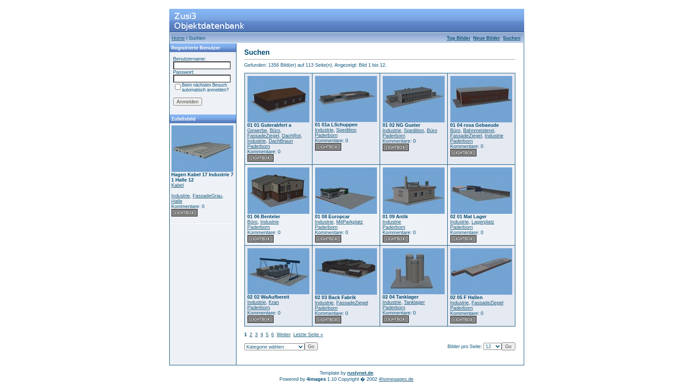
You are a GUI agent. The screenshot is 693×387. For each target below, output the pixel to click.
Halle (177, 201)
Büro (275, 130)
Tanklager (414, 302)
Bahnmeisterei (478, 130)
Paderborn (259, 146)
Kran (274, 302)
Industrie (180, 195)
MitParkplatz (349, 221)
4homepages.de (396, 379)
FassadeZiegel (263, 135)
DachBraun (281, 141)
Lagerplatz (483, 221)
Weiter (284, 334)
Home (178, 38)
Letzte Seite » (308, 334)
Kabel (177, 185)
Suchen (512, 38)
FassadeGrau (207, 195)
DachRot (291, 135)
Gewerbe (257, 130)
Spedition (346, 130)
